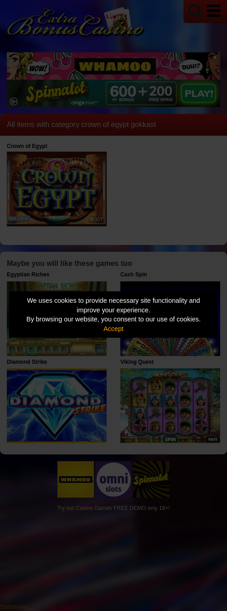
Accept (113, 328)
